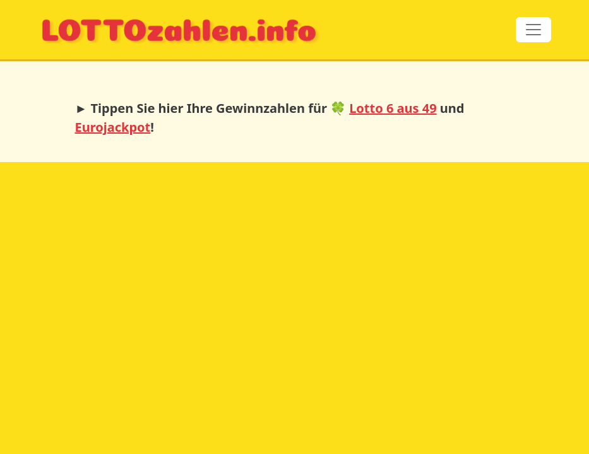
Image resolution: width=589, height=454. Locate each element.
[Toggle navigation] (533, 29)
